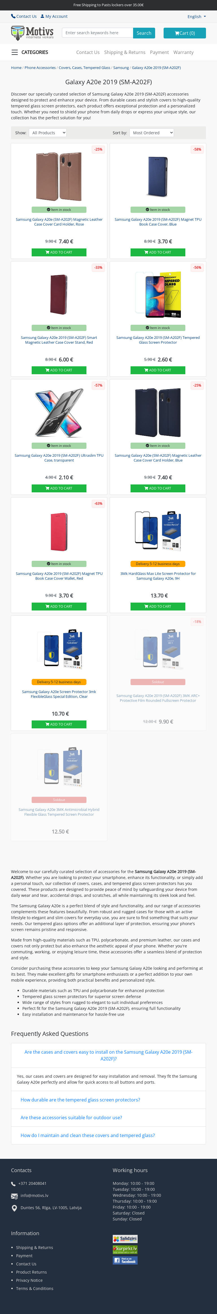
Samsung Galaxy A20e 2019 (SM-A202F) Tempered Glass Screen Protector (158, 340)
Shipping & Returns (125, 52)
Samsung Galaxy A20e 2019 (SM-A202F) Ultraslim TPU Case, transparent (59, 458)
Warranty (183, 52)
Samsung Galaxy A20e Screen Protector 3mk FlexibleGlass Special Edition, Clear (59, 694)
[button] (197, 16)
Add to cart (58, 252)
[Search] (144, 33)
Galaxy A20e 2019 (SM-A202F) (156, 67)
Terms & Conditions (34, 1288)
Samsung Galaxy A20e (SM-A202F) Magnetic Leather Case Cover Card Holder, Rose (59, 222)
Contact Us (24, 16)
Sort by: (120, 132)
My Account (54, 16)
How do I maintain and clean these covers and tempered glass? (88, 1135)
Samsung (121, 67)
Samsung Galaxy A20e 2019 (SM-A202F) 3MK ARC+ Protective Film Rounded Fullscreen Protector (158, 698)
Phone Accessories (40, 67)
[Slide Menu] (31, 52)
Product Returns (31, 1272)
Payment (159, 52)
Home (16, 67)
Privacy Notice (29, 1280)
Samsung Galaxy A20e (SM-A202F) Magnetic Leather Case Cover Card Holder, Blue (158, 458)
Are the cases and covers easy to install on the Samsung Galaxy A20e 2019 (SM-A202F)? (108, 1055)
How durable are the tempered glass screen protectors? (80, 1100)
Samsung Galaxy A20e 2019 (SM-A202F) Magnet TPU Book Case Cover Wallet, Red (59, 576)
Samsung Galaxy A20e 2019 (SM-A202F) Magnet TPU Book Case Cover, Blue (158, 222)
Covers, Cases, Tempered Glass (84, 67)
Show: (21, 132)
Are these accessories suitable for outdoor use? (71, 1117)
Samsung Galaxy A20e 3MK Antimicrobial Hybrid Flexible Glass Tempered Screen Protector (59, 812)
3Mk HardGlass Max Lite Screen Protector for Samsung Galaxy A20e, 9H (158, 576)
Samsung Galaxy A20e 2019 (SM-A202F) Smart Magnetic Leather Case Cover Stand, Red (59, 340)
